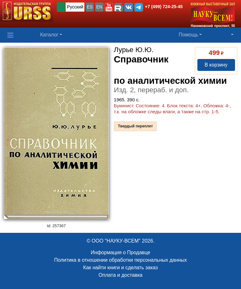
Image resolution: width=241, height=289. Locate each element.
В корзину (216, 64)
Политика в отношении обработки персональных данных (120, 260)
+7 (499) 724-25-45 (164, 6)
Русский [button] (75, 6)
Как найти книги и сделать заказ (120, 267)
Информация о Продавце (120, 252)
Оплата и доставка (120, 275)
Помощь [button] (188, 34)
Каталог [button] (49, 34)
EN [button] (99, 6)
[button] (108, 7)
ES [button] (90, 6)
